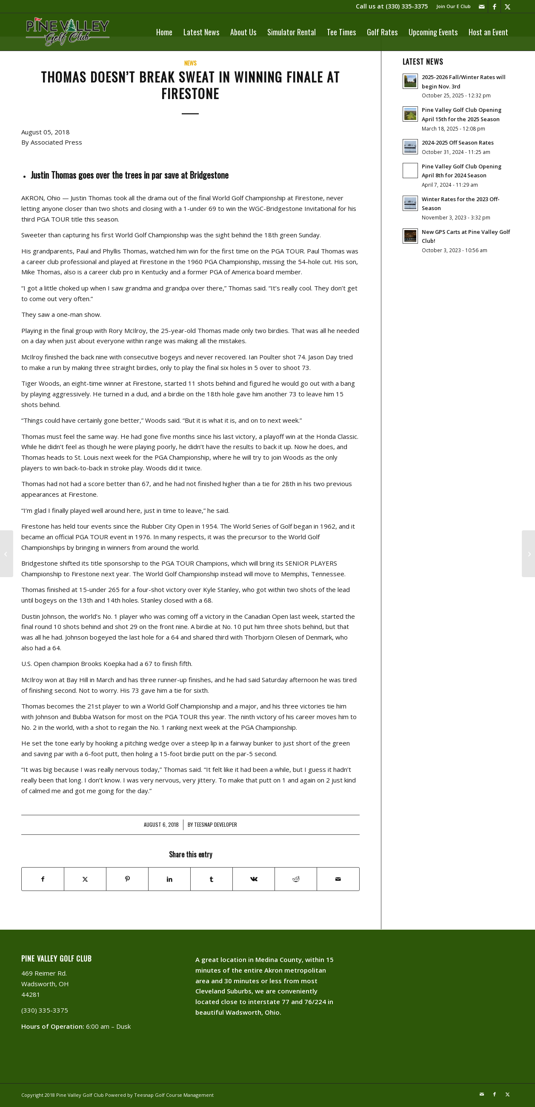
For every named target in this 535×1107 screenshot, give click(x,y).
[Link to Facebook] (494, 6)
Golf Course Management (184, 1095)
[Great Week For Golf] (528, 553)
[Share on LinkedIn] (169, 879)
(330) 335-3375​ (407, 6)
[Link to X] (507, 6)
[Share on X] (85, 879)
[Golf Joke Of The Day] (6, 553)
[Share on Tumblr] (211, 879)
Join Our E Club (453, 6)
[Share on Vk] (254, 879)
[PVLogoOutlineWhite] (69, 32)
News (190, 63)
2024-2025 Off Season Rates (458, 142)
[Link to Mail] (481, 6)
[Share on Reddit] (296, 879)
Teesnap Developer (215, 824)
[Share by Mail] (338, 879)
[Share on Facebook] (43, 879)
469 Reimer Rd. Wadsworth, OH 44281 (45, 984)
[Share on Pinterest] (127, 879)
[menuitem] (451, 6)
